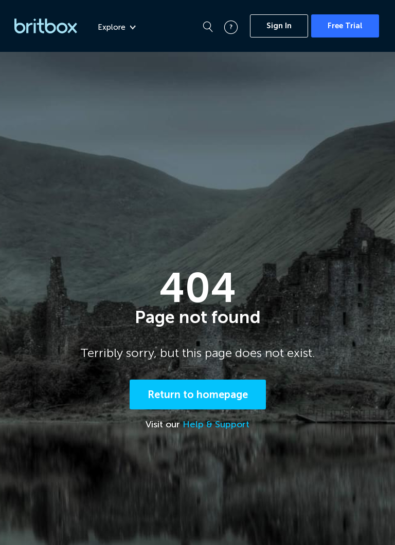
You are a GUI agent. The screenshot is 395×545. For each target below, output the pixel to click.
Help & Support (216, 424)
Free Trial (345, 25)
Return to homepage (198, 394)
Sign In (279, 25)
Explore (117, 27)
